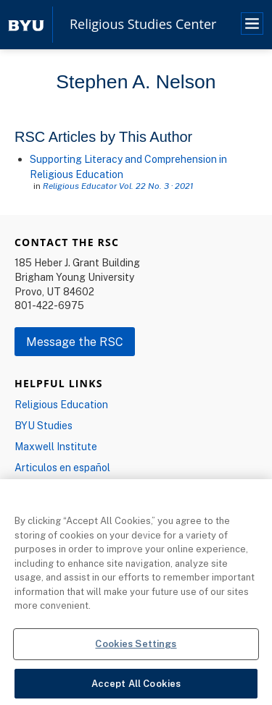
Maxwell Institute (56, 446)
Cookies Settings (135, 647)
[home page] (26, 24)
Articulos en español (62, 467)
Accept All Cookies (136, 687)
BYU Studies (44, 425)
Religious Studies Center (143, 24)
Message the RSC (74, 341)
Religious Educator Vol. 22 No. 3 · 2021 (118, 185)
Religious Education (61, 404)
